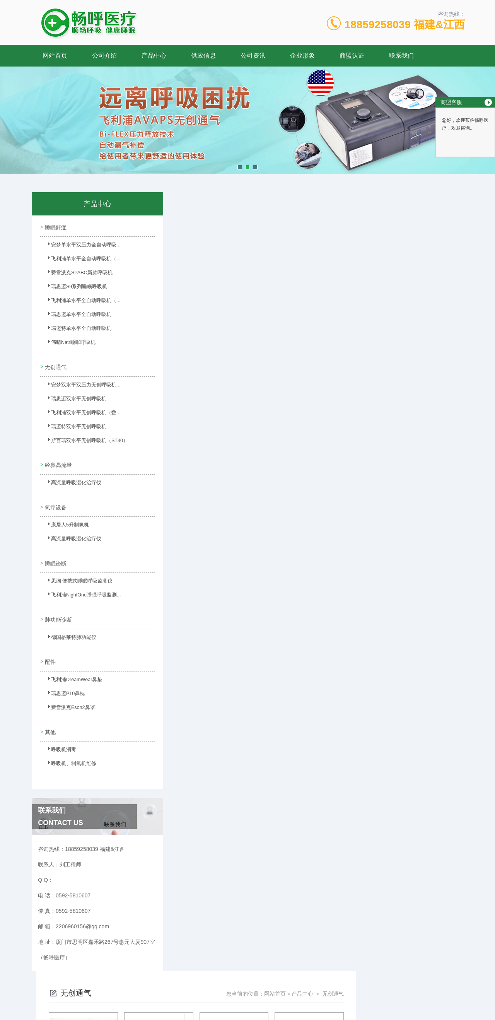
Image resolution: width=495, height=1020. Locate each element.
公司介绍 (104, 55)
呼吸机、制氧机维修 (68, 748)
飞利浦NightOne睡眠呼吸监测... (80, 586)
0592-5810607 (177, 983)
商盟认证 (352, 55)
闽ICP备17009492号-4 (302, 995)
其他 (49, 714)
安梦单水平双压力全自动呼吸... (80, 246)
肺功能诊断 (57, 606)
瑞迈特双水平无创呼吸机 (73, 425)
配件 (49, 646)
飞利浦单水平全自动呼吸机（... (80, 260)
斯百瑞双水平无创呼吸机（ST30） (83, 439)
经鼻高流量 (57, 459)
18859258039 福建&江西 (405, 25)
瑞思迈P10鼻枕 (63, 680)
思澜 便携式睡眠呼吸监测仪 (76, 573)
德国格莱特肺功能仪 (68, 626)
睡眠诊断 (55, 553)
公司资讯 (253, 55)
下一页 (327, 408)
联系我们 (401, 55)
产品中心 (154, 55)
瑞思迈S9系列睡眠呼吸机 (74, 288)
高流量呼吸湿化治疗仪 (71, 479)
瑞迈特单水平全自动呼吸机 (75, 330)
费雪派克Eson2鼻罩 (68, 694)
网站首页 (55, 55)
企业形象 (302, 55)
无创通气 (55, 364)
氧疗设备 (55, 499)
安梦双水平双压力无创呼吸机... (80, 383)
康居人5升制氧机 (65, 519)
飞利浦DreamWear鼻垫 (72, 666)
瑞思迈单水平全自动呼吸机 (75, 316)
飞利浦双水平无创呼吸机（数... (80, 411)
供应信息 (203, 55)
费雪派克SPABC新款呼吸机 (76, 274)
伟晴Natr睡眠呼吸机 (68, 344)
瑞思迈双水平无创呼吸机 (73, 397)
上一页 (283, 408)
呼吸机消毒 (59, 734)
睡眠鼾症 (55, 226)
